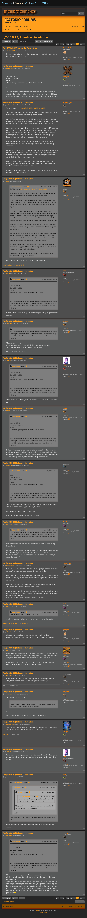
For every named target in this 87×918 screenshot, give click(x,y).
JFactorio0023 (67, 48)
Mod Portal (35, 3)
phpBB (37, 910)
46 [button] (68, 44)
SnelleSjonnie (67, 563)
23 (67, 328)
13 (67, 840)
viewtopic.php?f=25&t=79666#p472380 (31, 108)
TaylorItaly (66, 321)
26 (67, 415)
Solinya (17, 787)
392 (68, 611)
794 (68, 662)
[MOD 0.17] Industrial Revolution (26, 37)
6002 (68, 782)
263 (68, 529)
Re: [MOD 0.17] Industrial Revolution (20, 48)
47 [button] (71, 44)
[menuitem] (17, 26)
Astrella (65, 365)
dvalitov (65, 673)
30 (67, 195)
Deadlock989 (66, 76)
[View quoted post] (28, 187)
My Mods (25, 623)
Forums (19, 3)
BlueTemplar (66, 731)
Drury (64, 655)
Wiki (26, 3)
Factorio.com (7, 3)
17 (67, 680)
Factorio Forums (20, 19)
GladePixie (66, 629)
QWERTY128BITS (17, 782)
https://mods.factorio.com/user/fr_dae (14, 265)
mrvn (64, 774)
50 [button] (81, 44)
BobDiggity (6, 734)
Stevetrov (65, 462)
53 (67, 373)
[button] (57, 44)
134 (68, 470)
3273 (68, 739)
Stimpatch (20, 792)
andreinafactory (67, 102)
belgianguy (66, 833)
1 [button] (63, 44)
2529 (68, 84)
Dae (64, 188)
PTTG (64, 271)
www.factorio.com (10, 23)
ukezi (64, 604)
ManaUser (66, 521)
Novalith (65, 408)
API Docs (45, 3)
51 (67, 278)
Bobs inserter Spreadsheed (11, 623)
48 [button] (74, 44)
